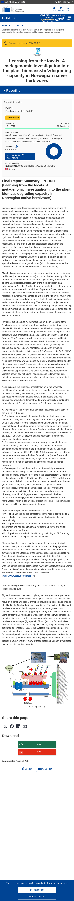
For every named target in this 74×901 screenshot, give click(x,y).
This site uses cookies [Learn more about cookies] (17, 883)
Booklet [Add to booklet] (27, 768)
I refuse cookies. (37, 896)
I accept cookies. (37, 890)
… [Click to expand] (12, 25)
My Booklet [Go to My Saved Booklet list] (45, 769)
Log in (54, 9)
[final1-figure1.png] (37, 678)
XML (39, 744)
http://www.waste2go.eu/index (18, 576)
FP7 (18, 25)
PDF (39, 752)
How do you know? (63, 2)
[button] (61, 8)
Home (4, 25)
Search (68, 9)
